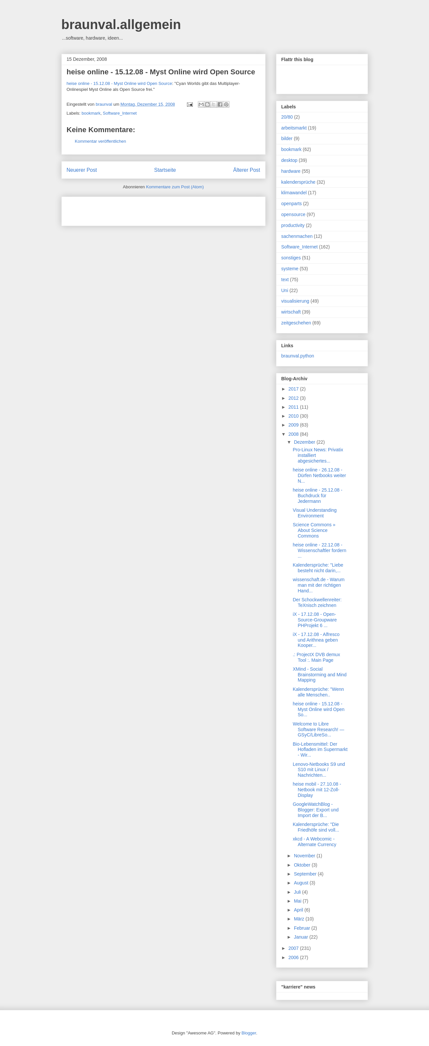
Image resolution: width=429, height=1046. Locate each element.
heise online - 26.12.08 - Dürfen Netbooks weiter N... (319, 475)
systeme (290, 268)
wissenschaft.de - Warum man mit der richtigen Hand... (318, 585)
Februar (302, 928)
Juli (298, 892)
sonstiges (291, 257)
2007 (294, 948)
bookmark (91, 113)
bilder (287, 138)
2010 (294, 416)
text (285, 279)
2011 (294, 407)
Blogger (248, 1032)
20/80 (287, 117)
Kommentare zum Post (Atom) (175, 186)
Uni (284, 290)
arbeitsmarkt (294, 128)
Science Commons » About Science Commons (314, 530)
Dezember (305, 442)
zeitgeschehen (296, 322)
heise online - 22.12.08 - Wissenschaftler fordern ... (319, 550)
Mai (298, 901)
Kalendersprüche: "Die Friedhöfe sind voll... (316, 827)
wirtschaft (291, 312)
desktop (289, 160)
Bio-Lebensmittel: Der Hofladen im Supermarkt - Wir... (320, 749)
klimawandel (294, 192)
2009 (294, 425)
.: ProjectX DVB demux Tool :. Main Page (316, 657)
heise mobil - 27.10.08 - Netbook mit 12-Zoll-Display (317, 789)
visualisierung (295, 301)
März (299, 918)
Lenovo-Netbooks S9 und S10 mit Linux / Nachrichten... (319, 770)
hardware (291, 171)
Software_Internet (120, 113)
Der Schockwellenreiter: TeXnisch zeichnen (317, 602)
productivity (293, 225)
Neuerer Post (82, 170)
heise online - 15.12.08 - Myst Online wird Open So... (318, 709)
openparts (291, 203)
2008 (294, 434)
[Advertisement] (144, 209)
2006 (294, 957)
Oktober (303, 865)
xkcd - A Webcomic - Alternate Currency (314, 841)
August (301, 882)
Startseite (165, 170)
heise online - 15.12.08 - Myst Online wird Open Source (161, 72)
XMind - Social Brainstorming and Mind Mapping (319, 674)
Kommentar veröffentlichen (100, 141)
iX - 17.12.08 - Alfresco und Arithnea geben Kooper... (316, 640)
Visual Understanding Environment (315, 512)
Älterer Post (246, 170)
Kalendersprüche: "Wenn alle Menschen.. (318, 692)
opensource (293, 214)
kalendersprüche (298, 182)
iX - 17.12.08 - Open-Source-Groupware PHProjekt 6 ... (315, 620)
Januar (301, 937)
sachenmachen (297, 236)
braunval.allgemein (121, 24)
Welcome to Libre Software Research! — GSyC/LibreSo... (318, 729)
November (305, 855)
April (299, 910)
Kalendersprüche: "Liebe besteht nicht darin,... (318, 567)
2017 (294, 389)
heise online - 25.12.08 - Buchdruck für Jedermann (317, 495)
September (306, 874)
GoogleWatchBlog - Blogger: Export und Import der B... (316, 810)
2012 (294, 398)
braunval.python (297, 355)
